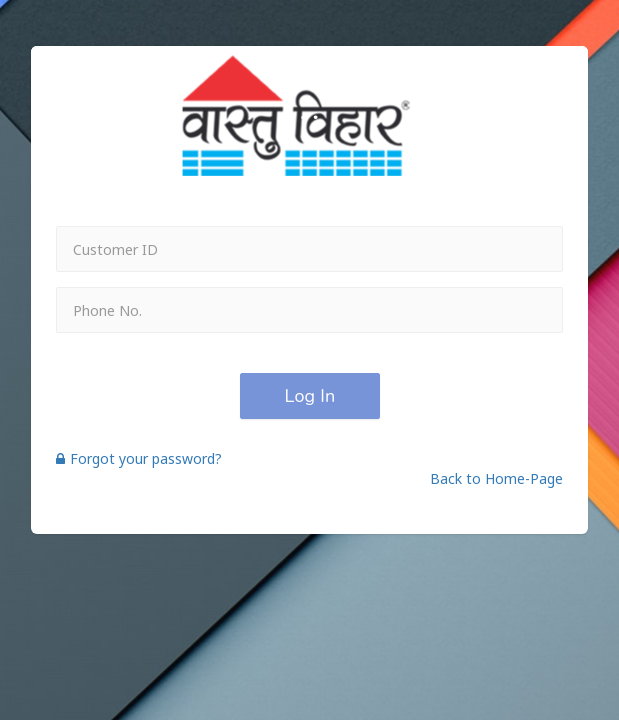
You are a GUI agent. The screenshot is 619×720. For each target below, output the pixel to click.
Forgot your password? (139, 458)
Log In (309, 396)
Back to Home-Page (496, 478)
